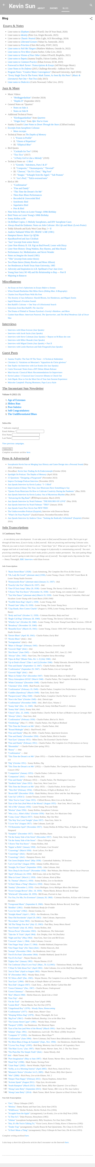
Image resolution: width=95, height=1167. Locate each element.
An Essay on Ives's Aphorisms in (32, 288)
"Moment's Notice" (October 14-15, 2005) (25, 1072)
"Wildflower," (14, 1110)
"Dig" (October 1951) (17, 763)
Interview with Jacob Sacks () (25, 333)
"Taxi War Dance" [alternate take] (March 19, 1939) (29, 595)
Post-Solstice (14, 407)
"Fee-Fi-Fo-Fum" (15, 958)
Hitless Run (14, 403)
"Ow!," (11, 1103)
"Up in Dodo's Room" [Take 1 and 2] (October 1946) (30, 662)
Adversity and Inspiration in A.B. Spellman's (35, 269)
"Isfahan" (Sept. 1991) (17, 1032)
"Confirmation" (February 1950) (21, 719)
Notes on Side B (20, 111)
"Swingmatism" (14, 642)
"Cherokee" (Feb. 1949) (18, 686)
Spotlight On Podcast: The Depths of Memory (27, 474)
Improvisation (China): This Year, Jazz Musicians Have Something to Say (39, 488)
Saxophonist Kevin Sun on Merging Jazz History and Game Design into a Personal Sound (45, 464)
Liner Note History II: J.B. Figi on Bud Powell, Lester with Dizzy (37, 245)
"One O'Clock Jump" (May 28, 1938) (23, 588)
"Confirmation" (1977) (17, 1012)
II (50, 228)
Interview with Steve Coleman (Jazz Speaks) (26, 337)
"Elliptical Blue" (24, 144)
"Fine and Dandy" (21, 188)
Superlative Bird (20, 205)
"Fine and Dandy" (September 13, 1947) (25, 666)
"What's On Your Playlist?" (19, 515)
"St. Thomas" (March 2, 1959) (20, 881)
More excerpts (19, 131)
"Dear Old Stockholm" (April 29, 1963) (24, 917)
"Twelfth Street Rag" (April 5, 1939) (23, 602)
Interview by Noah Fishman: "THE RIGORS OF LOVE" (37, 501)
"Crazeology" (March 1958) (19, 850)
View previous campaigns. (13, 443)
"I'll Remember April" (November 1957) (25, 827)
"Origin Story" (20, 121)
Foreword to (13, 65)
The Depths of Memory (36, 134)
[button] (91, 19)
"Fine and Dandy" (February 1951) (22, 743)
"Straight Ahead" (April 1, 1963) (21, 914)
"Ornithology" (14, 723)
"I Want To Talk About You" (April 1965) (25, 968)
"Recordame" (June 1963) (19, 921)
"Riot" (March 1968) (17, 995)
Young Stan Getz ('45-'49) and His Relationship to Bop (32, 272)
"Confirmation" (20, 185)
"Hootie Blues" (14, 639)
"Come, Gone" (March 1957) (20, 817)
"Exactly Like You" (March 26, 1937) (23, 585)
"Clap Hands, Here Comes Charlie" (23, 609)
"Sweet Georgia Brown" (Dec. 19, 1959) (25, 891)
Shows (54, 8)
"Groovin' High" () (17, 649)
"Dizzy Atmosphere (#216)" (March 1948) (25, 679)
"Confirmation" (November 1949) (22, 703)
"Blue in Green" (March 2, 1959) (22, 877)
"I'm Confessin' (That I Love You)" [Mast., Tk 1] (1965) (31, 965)
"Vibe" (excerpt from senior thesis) (23, 259)
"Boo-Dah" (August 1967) (19, 985)
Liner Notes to (14, 68)
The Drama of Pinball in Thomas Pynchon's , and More (39, 311)
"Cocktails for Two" (22, 151)
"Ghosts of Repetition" (26, 141)
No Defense (26, 68)
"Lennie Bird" (14, 1005)
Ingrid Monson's (22, 301)
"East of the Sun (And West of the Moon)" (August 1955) (32, 803)
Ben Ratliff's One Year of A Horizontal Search (32, 304)
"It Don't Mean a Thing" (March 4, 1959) (25, 884)
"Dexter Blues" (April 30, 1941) (21, 635)
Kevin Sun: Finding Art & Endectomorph (35, 471)
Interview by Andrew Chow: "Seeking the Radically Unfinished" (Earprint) (44, 518)
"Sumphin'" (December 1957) (20, 834)
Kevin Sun (22, 6)
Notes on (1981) (24, 255)
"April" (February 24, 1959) (19, 874)
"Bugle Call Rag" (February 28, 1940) (24, 619)
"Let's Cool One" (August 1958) (21, 864)
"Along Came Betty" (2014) (19, 1092)
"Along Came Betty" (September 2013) (24, 1089)
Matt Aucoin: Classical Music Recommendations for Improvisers (35, 372)
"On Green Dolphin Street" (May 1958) (24, 860)
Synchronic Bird (20, 202)
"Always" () (15, 716)
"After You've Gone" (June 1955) (22, 800)
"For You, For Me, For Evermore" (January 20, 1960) (30, 897)
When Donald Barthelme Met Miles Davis (25, 291)
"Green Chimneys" (16, 991)
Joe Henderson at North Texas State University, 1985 (31, 265)
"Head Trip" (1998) (16, 1062)
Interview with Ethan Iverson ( (26, 330)
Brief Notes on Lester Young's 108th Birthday (28, 215)
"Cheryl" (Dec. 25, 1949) (18, 713)
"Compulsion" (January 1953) (20, 773)
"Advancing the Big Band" (19, 498)
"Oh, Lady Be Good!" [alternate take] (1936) (26, 575)
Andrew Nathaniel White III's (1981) (31, 232)
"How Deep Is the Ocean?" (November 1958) (27, 870)
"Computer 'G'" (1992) (17, 1035)
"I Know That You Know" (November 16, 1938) (28, 592)
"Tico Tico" (18, 155)
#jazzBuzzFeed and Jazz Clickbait (23, 238)
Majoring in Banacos (17, 275)
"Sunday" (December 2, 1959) (20, 887)
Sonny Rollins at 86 (17, 218)
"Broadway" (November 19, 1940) (22, 625)
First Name (7, 435)
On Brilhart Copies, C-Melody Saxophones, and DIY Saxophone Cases (39, 222)
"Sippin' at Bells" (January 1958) (21, 847)
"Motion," (12, 1107)
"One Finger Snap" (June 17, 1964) (22, 944)
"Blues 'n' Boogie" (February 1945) (22, 645)
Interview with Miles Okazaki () (26, 340)
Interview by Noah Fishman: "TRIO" (28, 505)
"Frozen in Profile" (23, 138)
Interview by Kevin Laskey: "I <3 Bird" (30, 484)
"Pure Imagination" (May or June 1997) (25, 1059)
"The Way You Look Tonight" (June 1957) (25, 820)
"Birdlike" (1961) (15, 907)
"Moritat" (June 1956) (17, 810)
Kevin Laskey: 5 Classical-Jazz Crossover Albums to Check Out (35, 376)
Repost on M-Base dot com (59, 337)
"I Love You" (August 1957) (20, 823)
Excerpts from (23, 128)
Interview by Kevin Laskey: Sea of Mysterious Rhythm (36, 494)
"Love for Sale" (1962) (17, 911)
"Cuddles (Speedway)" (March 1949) (23, 692)
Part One (23, 79)
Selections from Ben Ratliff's (26, 308)
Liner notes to (22, 48)
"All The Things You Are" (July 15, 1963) (25, 924)
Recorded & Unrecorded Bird (26, 198)
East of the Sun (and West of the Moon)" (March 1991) (31, 1028)
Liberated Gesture (29, 42)
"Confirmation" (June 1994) (19, 1038)
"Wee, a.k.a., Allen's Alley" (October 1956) (26, 813)
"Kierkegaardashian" (22, 118)
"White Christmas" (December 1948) (23, 682)
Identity (24, 35)
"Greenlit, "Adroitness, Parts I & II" (31, 165)
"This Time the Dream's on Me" (21, 726)
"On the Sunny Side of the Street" (22, 840)
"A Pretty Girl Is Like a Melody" (28, 158)
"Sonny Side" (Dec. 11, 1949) (20, 706)
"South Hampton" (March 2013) (21, 1085)
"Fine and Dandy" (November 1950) (23, 736)
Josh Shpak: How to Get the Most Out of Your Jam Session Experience (37, 379)
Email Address (9, 431)
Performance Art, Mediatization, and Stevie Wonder (31, 252)
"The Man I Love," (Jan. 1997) (21, 1048)
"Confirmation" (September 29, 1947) (23, 669)
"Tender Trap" (14, 1127)
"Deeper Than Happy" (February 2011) (24, 1079)
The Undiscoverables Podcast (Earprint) (24, 511)
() (55, 291)
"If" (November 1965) (17, 975)
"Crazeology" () (16, 854)
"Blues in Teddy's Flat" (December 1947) (25, 676)
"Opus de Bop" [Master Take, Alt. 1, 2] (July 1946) (29, 659)
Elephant (25, 32)
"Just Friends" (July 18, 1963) (20, 928)
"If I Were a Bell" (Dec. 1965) (20, 978)
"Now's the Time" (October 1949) (22, 699)
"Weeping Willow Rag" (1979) (21, 1015)
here (28, 452)
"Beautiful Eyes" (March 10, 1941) (22, 629)
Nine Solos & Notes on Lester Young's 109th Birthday (32, 212)
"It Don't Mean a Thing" (18, 1130)
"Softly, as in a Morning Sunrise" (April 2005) (27, 1069)
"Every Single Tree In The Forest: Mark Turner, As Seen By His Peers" (39, 75)
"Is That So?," (14, 1117)
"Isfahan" (12, 1120)
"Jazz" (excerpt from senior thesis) (23, 242)
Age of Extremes (17, 400)
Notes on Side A (20, 107)
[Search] (91, 5)
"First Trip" (12, 998)
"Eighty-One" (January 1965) (20, 961)
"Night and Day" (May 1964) (20, 938)
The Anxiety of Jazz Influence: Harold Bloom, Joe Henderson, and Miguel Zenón (42, 298)
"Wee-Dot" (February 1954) (20, 790)
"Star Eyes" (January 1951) (19, 739)
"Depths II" (18, 101)
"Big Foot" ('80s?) (15, 1018)
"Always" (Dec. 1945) (17, 656)
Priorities (25, 45)
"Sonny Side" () (16, 709)
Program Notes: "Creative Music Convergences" (29, 72)
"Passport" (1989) (15, 1025)
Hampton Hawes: (23, 235)
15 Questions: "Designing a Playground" (25, 478)
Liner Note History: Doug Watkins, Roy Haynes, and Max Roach (37, 249)
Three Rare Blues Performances (27, 195)
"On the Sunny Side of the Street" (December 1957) (29, 837)
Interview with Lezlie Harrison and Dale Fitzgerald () (35, 347)
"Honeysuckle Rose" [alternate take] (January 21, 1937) (31, 582)
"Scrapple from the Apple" (19, 1113)
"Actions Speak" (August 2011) (21, 1082)
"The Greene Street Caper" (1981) (22, 1022)
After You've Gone (40, 121)
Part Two (33, 79)
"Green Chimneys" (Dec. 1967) (21, 988)
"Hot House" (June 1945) (18, 652)
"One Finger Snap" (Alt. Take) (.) (23, 948)
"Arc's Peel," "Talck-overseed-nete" (32, 178)
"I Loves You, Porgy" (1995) (20, 1045)
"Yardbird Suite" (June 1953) (20, 783)
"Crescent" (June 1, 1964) (19, 941)
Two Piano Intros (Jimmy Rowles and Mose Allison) (31, 262)
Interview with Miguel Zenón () (26, 343)
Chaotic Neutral (28, 38)
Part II (63, 272)
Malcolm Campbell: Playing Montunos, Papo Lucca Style (32, 382)
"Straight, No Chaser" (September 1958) (25, 867)
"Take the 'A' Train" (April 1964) (21, 934)
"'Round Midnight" (16, 729)
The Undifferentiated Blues (22, 414)
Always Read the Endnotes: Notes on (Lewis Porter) (47, 225)
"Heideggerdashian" (22, 97)
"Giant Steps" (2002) (16, 1065)
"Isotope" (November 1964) (19, 951)
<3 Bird (29, 161)
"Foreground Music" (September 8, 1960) (25, 904)
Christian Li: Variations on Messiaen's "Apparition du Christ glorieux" (37, 362)
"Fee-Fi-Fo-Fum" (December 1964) (23, 954)
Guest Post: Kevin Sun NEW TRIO (28, 508)
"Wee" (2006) (13, 1075)
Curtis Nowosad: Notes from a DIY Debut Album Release (32, 369)
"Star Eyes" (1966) (16, 981)
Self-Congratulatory (18, 410)
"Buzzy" (11, 750)
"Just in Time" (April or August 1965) (23, 971)
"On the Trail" (14, 1001)
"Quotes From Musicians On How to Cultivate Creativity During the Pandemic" (41, 491)
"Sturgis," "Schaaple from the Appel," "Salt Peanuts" (40, 175)
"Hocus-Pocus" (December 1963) (22, 931)
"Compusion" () (16, 776)
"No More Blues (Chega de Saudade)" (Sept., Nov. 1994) (32, 1042)
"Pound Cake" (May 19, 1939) (20, 605)
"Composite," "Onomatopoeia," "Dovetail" (35, 168)
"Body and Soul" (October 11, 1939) (23, 615)
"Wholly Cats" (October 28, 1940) (22, 622)
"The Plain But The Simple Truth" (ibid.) (25, 1052)
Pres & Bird (18, 208)
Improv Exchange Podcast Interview (23, 481)
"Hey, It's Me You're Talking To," (22, 1123)
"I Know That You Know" (19, 844)
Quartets (41, 118)
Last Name (7, 438)
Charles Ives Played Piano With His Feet (25, 294)
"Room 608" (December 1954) (20, 793)
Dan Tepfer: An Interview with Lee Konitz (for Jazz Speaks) (33, 366)
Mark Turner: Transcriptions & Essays (36, 65)
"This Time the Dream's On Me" (27, 191)
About (41, 8)
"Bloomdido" (13, 746)
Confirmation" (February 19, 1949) (23, 689)
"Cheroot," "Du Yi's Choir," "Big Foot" (34, 171)
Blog (65, 8)
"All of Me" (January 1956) (19, 807)
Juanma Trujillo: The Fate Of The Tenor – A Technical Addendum (35, 359)
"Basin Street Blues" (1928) (19, 572)
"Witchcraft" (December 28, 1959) (22, 894)
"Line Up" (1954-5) (16, 797)
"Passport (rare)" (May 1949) (20, 696)
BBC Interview (26, 559)
